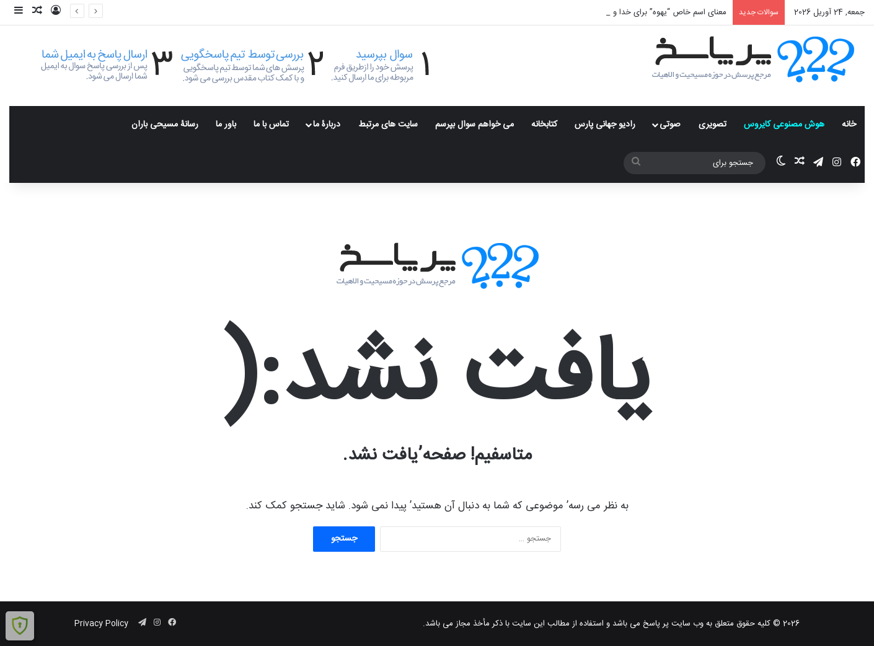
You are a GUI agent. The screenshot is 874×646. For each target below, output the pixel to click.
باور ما (226, 124)
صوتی (670, 124)
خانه (849, 124)
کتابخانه (544, 124)
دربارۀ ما (326, 124)
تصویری (712, 124)
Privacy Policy (101, 624)
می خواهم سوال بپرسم (474, 124)
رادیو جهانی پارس (605, 124)
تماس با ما (271, 124)
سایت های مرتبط (388, 124)
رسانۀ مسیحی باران (164, 124)
